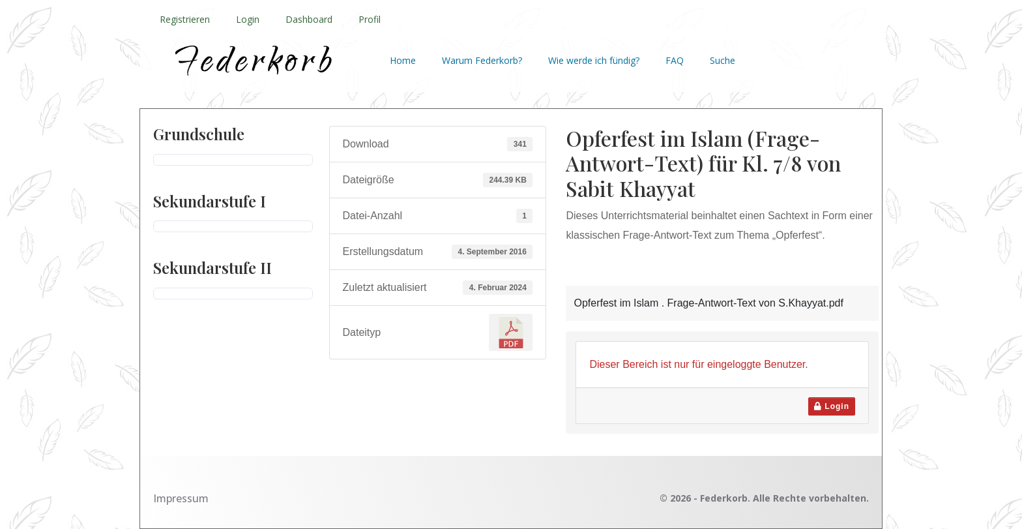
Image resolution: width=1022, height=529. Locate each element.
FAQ (674, 60)
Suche (722, 60)
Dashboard (308, 19)
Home (403, 60)
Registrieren (185, 19)
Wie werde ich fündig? (593, 60)
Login (247, 19)
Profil (369, 19)
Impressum (181, 498)
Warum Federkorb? (482, 60)
